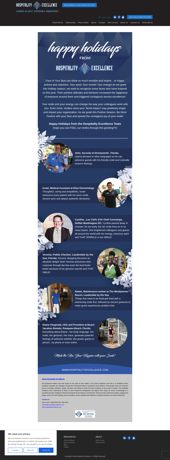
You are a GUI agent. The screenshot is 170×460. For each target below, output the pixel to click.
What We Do (57, 23)
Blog (65, 445)
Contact (102, 23)
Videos (66, 447)
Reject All (30, 450)
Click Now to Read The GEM (140, 17)
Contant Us (135, 23)
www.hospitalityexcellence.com (51, 407)
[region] (31, 442)
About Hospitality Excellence (53, 379)
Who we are (113, 23)
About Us (124, 23)
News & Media (69, 442)
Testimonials (71, 23)
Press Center (83, 23)
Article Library (69, 440)
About (93, 23)
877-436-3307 (105, 17)
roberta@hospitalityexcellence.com (53, 405)
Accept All (46, 450)
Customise (15, 450)
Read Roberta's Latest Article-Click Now (79, 5)
